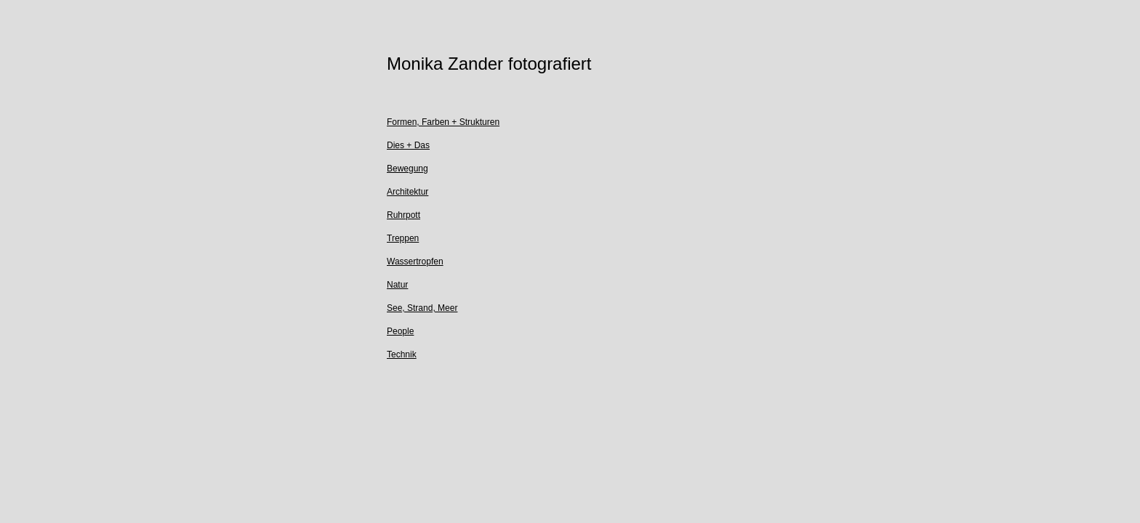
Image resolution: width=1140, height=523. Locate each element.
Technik (402, 354)
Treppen (403, 238)
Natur (397, 285)
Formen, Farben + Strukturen (443, 122)
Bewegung (407, 168)
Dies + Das (408, 145)
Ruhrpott (403, 215)
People (400, 331)
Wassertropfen (415, 261)
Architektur (407, 192)
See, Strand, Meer (422, 308)
